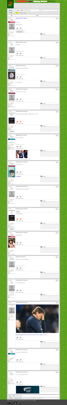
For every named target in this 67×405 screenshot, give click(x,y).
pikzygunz (11, 19)
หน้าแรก (8, 400)
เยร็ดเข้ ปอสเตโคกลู (11, 304)
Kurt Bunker (12, 258)
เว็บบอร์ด (26, 400)
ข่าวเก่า (11, 400)
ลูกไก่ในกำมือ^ (11, 67)
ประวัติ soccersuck (30, 400)
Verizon (11, 373)
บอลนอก (20, 398)
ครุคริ (12, 281)
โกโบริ (12, 43)
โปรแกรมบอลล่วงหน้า (21, 400)
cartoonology (12, 163)
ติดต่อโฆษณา (35, 400)
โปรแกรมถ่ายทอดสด (15, 400)
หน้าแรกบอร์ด (16, 398)
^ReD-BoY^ (12, 136)
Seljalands (11, 90)
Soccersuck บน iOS (21, 51)
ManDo (11, 351)
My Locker (43, 57)
